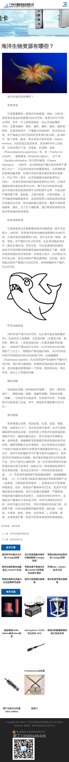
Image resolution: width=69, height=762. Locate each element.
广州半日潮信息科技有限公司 (39, 722)
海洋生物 (16, 526)
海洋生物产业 (16, 539)
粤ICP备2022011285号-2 (43, 725)
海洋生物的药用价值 (19, 533)
